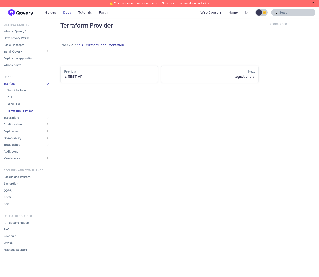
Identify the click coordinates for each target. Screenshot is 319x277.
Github (8, 243)
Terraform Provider (20, 111)
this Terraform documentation (100, 45)
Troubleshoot (12, 144)
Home (233, 12)
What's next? (12, 65)
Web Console (211, 12)
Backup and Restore (17, 177)
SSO (6, 204)
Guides (50, 12)
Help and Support (15, 249)
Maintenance (12, 158)
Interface (9, 83)
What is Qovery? (15, 31)
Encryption (11, 183)
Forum (104, 12)
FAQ (6, 229)
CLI (9, 97)
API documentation (16, 222)
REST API (13, 104)
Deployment (11, 131)
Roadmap (10, 236)
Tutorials (85, 12)
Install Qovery (13, 51)
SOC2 (7, 197)
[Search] (293, 12)
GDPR (7, 190)
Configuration (13, 124)
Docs (67, 12)
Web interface (16, 90)
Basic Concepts (14, 45)
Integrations (11, 117)
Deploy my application (18, 58)
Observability (12, 138)
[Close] (313, 3)
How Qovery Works (16, 38)
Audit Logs (11, 151)
